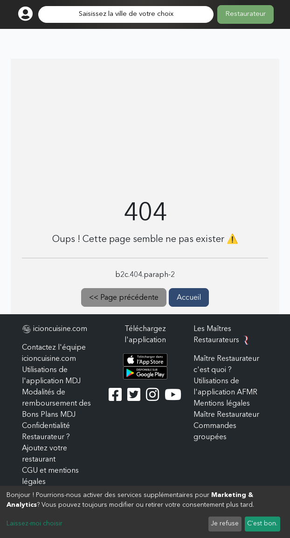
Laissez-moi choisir (34, 523)
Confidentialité (46, 426)
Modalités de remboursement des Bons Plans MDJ (56, 404)
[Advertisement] (145, 128)
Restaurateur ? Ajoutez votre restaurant (46, 448)
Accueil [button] (189, 298)
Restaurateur (245, 14)
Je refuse (225, 523)
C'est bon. (262, 523)
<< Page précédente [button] (124, 298)
